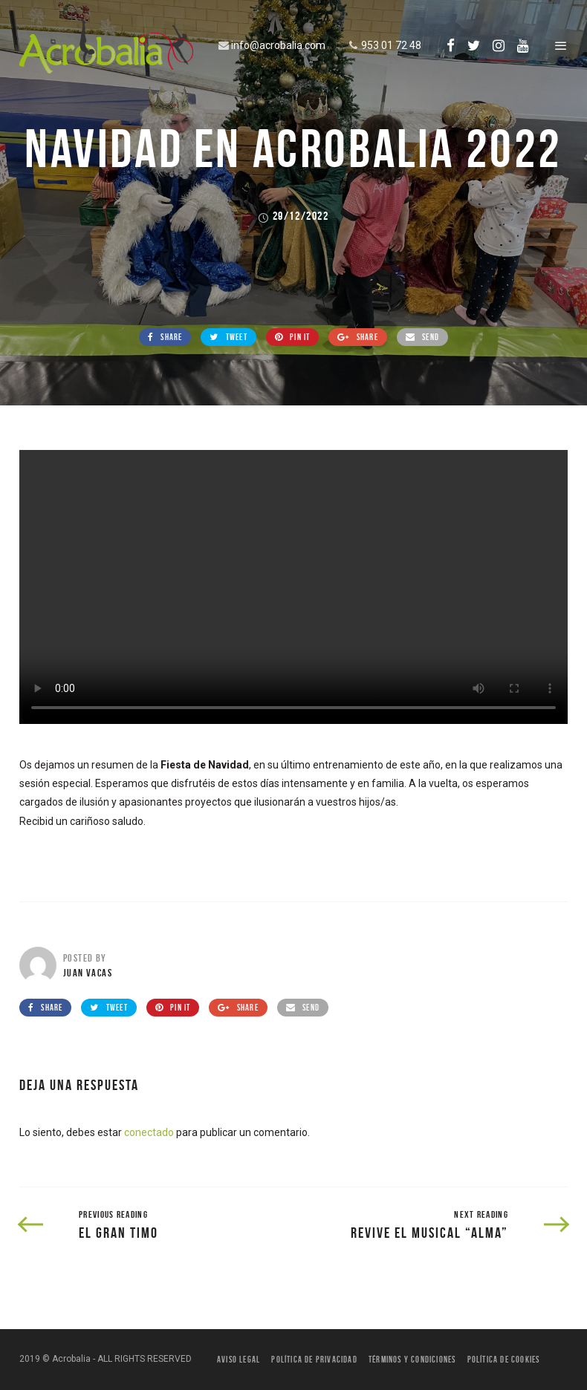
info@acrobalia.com (270, 45)
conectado (149, 1132)
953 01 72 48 (383, 45)
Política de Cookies (503, 1359)
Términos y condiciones (412, 1359)
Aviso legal (238, 1359)
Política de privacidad (314, 1359)
